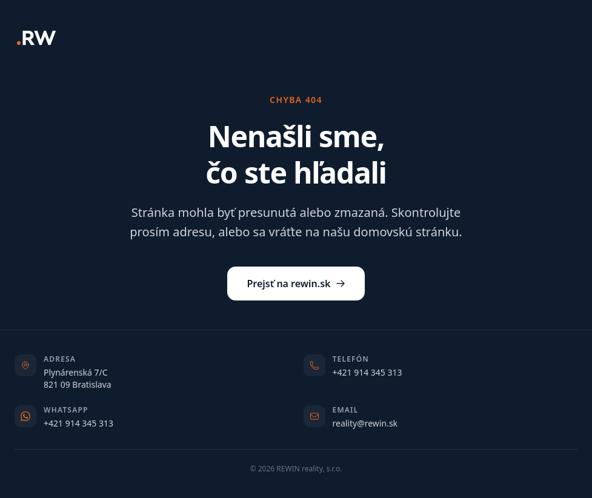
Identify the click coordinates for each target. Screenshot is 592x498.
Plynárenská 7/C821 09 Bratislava (77, 378)
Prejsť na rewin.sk (296, 283)
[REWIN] (36, 38)
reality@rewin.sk (365, 423)
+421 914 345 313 (367, 372)
